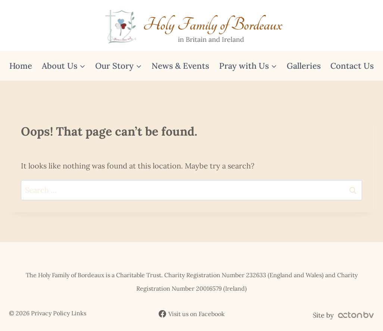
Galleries (304, 66)
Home (20, 66)
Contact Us (352, 66)
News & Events (180, 66)
